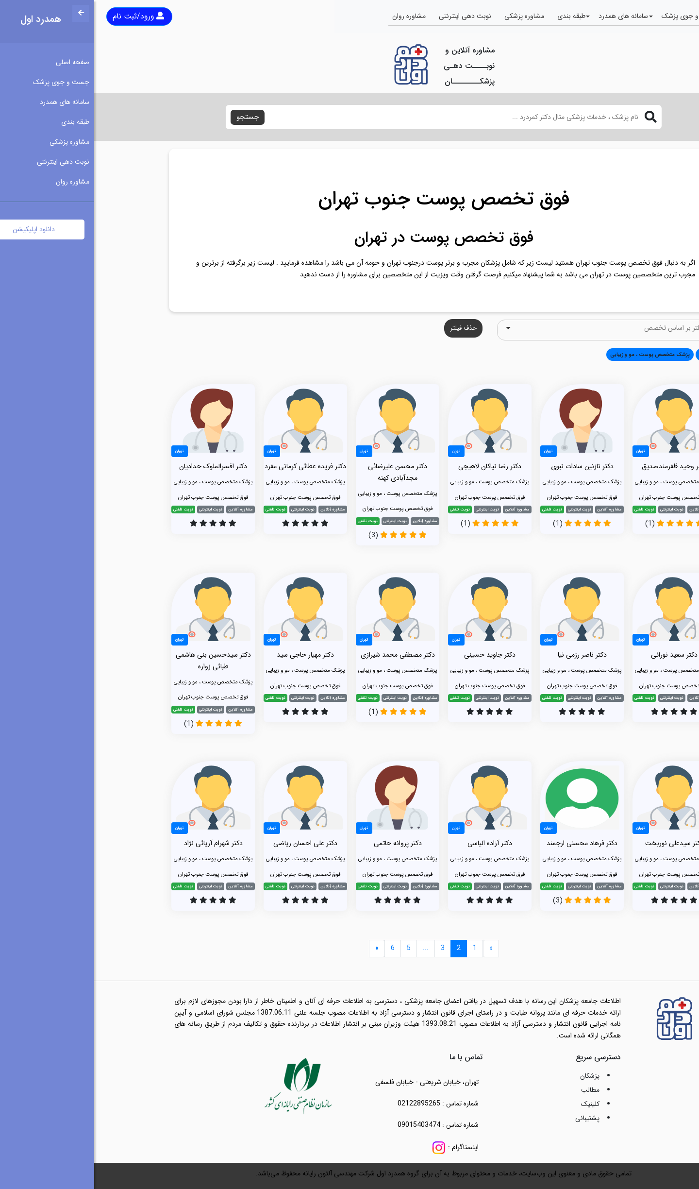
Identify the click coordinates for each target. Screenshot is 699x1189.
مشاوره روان (315, 16)
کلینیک (496, 1104)
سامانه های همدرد (529, 16)
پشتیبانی (493, 1118)
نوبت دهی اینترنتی (371, 16)
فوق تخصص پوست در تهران (349, 238)
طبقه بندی (477, 16)
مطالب (496, 1090)
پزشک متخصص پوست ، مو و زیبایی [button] (556, 354)
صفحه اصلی (653, 16)
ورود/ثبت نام (44, 16)
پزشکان (495, 1075)
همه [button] (610, 354)
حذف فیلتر (369, 328)
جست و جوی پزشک (595, 16)
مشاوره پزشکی (430, 16)
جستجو (153, 117)
